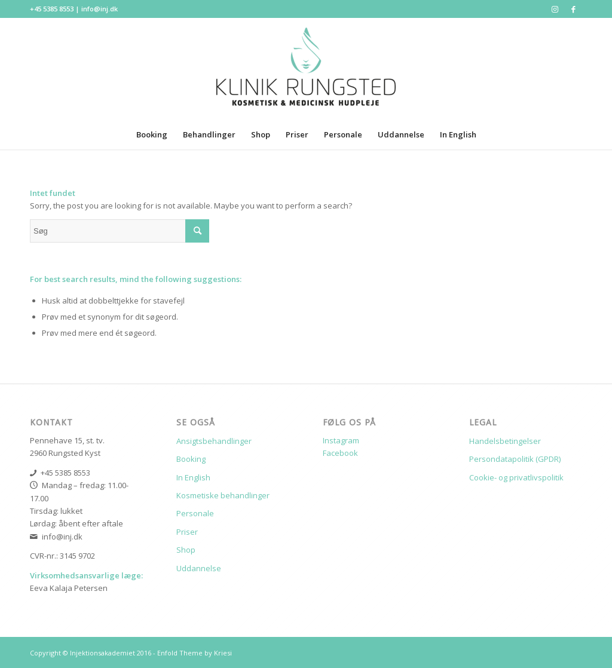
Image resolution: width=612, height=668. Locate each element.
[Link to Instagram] (555, 9)
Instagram (341, 440)
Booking (191, 458)
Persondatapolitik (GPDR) (515, 458)
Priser (187, 531)
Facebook (340, 453)
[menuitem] (151, 134)
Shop (185, 549)
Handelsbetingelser (505, 441)
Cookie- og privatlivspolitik (516, 477)
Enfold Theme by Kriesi (194, 652)
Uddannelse (198, 568)
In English (193, 477)
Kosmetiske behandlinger (223, 495)
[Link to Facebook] (573, 9)
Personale (195, 513)
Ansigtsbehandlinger (214, 441)
